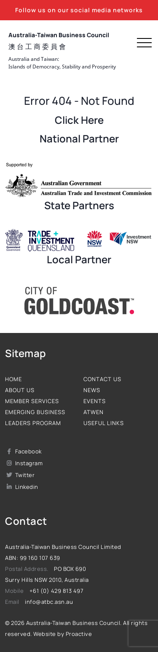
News (91, 390)
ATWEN (93, 412)
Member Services (32, 401)
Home (13, 379)
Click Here (79, 120)
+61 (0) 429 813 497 (56, 591)
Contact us (102, 379)
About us (20, 390)
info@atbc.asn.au (49, 602)
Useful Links (103, 423)
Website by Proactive (62, 634)
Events (94, 401)
